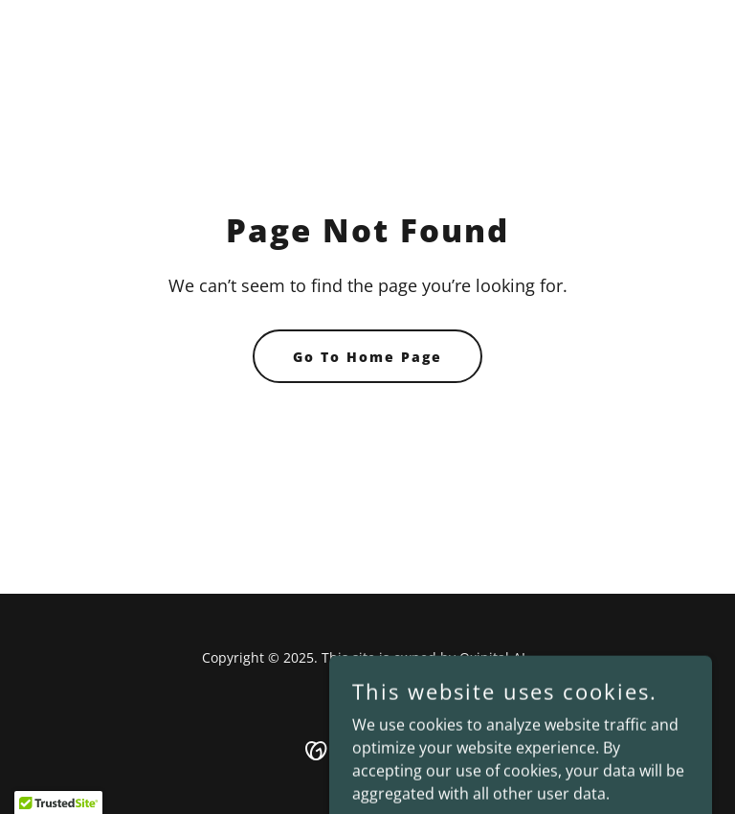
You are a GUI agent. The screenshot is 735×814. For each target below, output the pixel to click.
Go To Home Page (367, 357)
